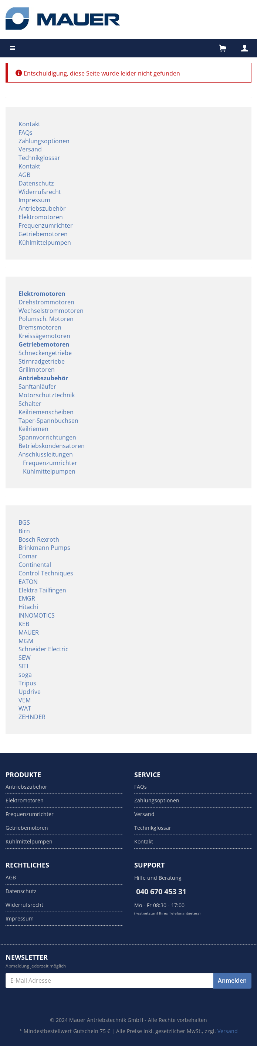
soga (25, 675)
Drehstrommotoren (46, 302)
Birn (24, 531)
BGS (24, 522)
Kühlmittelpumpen (44, 242)
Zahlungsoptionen (44, 141)
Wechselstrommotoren (51, 311)
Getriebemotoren (43, 234)
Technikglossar (39, 158)
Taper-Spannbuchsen (48, 421)
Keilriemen (33, 429)
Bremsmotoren (39, 327)
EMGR (26, 598)
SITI (23, 666)
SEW (24, 658)
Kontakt (29, 124)
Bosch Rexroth (38, 539)
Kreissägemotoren (44, 336)
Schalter (29, 404)
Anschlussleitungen (45, 454)
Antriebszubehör (42, 208)
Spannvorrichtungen (47, 437)
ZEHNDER (31, 717)
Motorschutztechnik (46, 395)
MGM (25, 641)
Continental (34, 565)
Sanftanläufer (37, 386)
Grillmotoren (36, 369)
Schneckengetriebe (45, 353)
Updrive (29, 692)
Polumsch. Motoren (46, 319)
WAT (24, 708)
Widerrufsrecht (39, 192)
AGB (24, 175)
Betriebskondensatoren (51, 446)
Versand (30, 149)
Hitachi (28, 607)
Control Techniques (45, 573)
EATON (28, 582)
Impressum (34, 200)
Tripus (27, 683)
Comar (27, 556)
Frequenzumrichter (45, 225)
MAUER (28, 632)
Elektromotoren (40, 217)
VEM (24, 700)
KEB (23, 624)
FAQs (25, 132)
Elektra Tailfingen (42, 590)
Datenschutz (36, 183)
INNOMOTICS (36, 615)
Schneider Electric (43, 649)
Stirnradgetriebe (41, 361)
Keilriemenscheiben (46, 412)
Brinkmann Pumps (44, 548)
